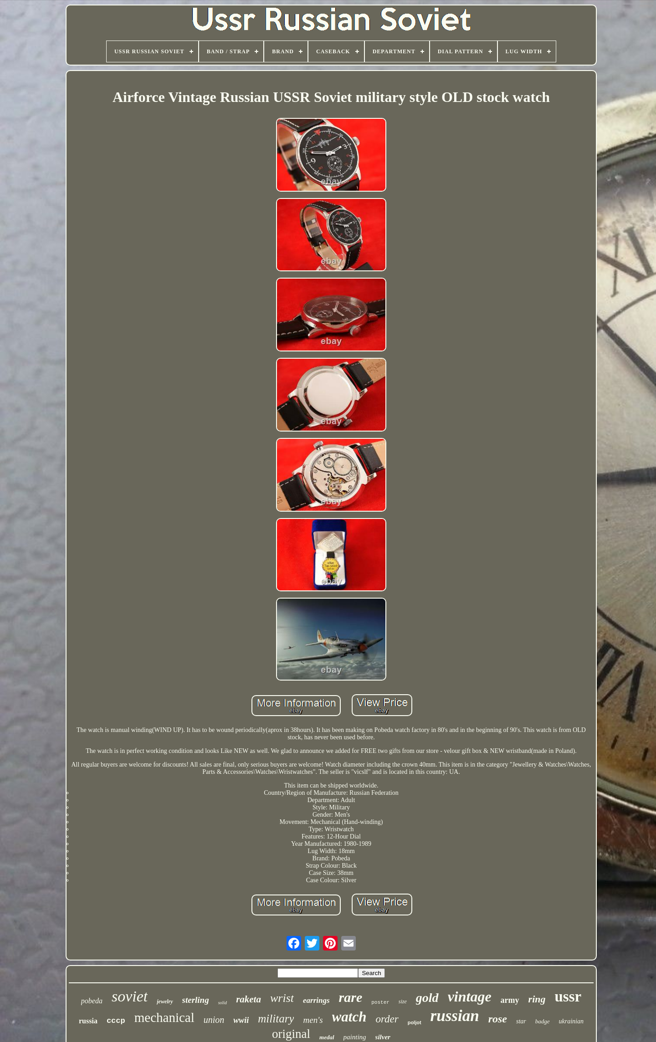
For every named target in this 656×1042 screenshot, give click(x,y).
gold (427, 998)
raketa (248, 999)
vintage (470, 996)
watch (349, 1017)
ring (537, 999)
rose (497, 1019)
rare (351, 997)
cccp (116, 1021)
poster (380, 1002)
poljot (414, 1022)
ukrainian (571, 1021)
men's (313, 1020)
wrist (282, 998)
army (510, 1000)
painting (354, 1037)
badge (542, 1021)
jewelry (165, 1001)
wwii (241, 1020)
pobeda (91, 1001)
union (214, 1020)
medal (326, 1037)
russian (454, 1016)
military (276, 1018)
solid (222, 1002)
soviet (130, 996)
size (403, 1001)
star (521, 1021)
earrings (316, 1000)
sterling (195, 1000)
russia (88, 1021)
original (291, 1034)
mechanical (164, 1017)
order (386, 1019)
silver (382, 1037)
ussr (568, 996)
